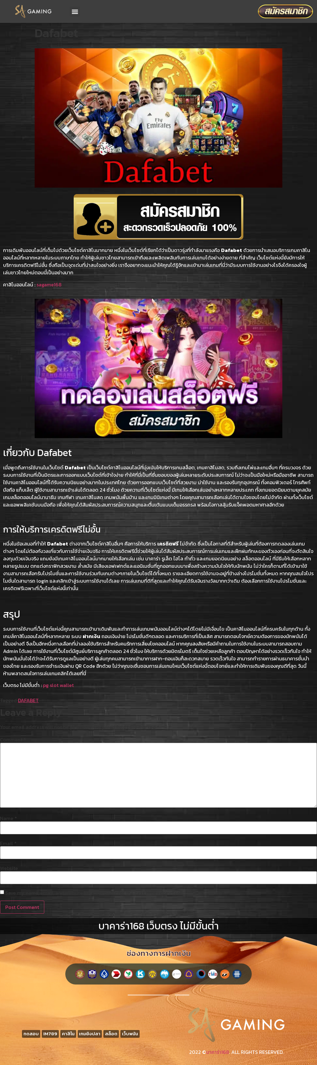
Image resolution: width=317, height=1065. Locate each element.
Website (9, 868)
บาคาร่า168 (217, 1052)
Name (8, 818)
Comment (13, 739)
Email (8, 843)
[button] (75, 12)
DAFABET (28, 700)
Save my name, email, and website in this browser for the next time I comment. (94, 892)
